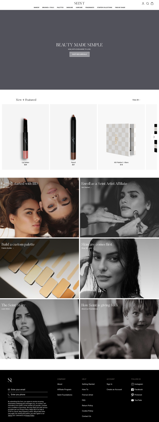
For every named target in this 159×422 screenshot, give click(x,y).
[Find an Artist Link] (87, 395)
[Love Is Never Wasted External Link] (64, 395)
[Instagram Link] (141, 384)
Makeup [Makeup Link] (36, 7)
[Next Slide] (154, 137)
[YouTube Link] (141, 400)
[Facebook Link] (141, 389)
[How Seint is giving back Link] (119, 329)
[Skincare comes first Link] (119, 268)
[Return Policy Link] (87, 405)
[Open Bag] (152, 3)
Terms (10, 415)
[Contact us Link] (86, 416)
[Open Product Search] (147, 3)
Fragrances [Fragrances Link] (89, 7)
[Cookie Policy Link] (87, 411)
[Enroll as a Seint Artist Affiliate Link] (119, 207)
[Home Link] (79, 3)
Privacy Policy (29, 415)
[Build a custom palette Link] (39, 268)
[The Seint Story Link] (39, 329)
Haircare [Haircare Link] (79, 7)
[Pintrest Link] (141, 395)
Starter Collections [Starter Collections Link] (104, 7)
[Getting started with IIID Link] (39, 207)
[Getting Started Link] (88, 384)
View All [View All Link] (136, 100)
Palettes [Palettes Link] (60, 7)
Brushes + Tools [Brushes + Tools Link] (48, 7)
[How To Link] (85, 389)
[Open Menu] (143, 3)
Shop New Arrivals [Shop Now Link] (79, 54)
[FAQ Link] (83, 400)
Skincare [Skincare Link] (69, 7)
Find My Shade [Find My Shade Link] (120, 7)
